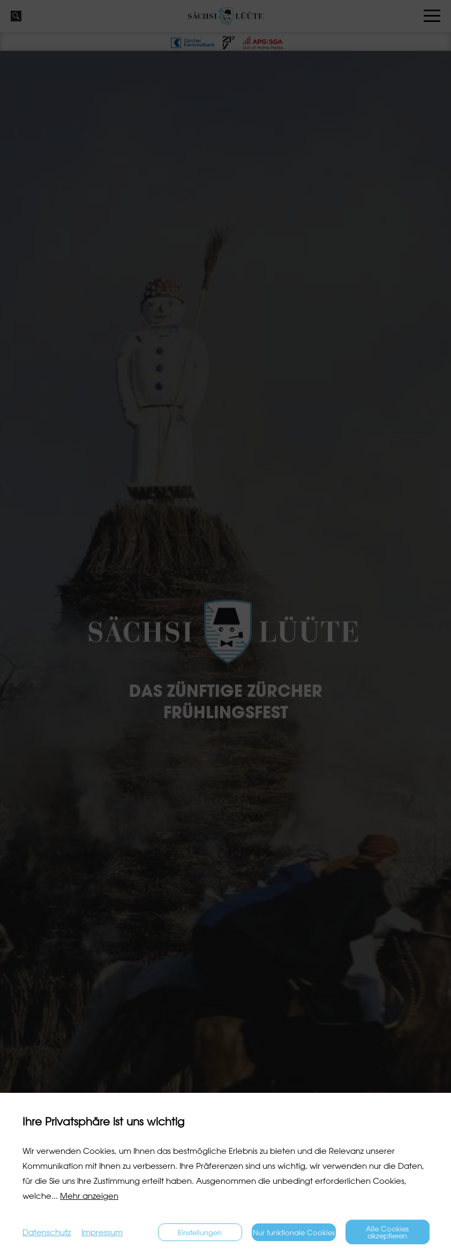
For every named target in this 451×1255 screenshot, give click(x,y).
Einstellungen (200, 1232)
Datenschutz (46, 1232)
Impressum (102, 1232)
